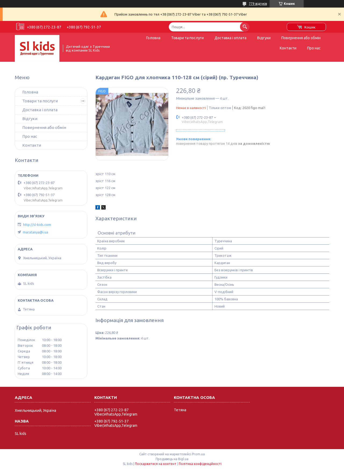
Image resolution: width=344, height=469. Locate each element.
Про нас (314, 48)
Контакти (288, 48)
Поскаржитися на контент (155, 464)
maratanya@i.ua (35, 232)
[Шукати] (244, 26)
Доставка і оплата (230, 38)
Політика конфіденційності (200, 464)
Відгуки (264, 38)
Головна (153, 38)
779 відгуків (258, 3)
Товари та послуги (187, 38)
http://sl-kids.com (37, 224)
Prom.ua (198, 454)
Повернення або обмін (301, 38)
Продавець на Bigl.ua (172, 459)
